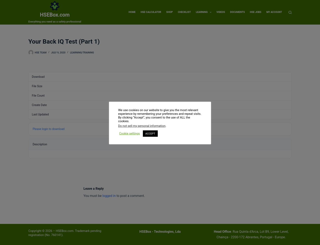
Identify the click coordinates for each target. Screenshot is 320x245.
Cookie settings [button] (129, 133)
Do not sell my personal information (142, 126)
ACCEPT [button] (150, 133)
